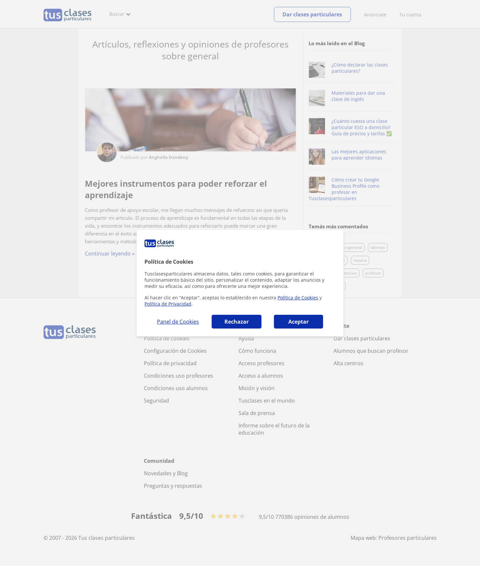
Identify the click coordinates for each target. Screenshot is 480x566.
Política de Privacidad (167, 304)
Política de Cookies (298, 297)
